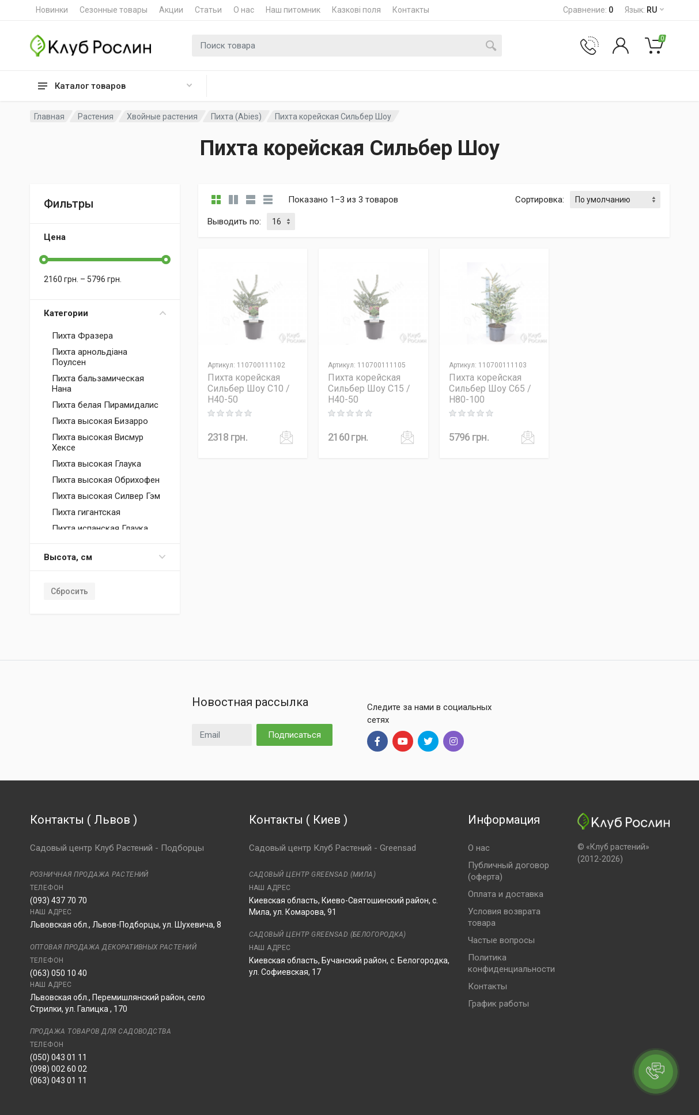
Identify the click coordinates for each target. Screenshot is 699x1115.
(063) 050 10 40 (58, 973)
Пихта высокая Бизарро (100, 421)
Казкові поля (356, 10)
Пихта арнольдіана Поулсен (89, 357)
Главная (49, 116)
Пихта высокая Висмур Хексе (97, 442)
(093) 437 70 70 (58, 900)
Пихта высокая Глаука (96, 464)
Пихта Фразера (82, 336)
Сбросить (69, 591)
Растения (96, 116)
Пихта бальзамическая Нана (98, 383)
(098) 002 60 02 (58, 1068)
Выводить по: (234, 221)
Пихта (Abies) (236, 116)
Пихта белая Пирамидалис (105, 405)
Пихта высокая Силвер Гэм (106, 496)
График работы (498, 1003)
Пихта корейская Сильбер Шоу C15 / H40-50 (369, 388)
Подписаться (294, 735)
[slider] (43, 259)
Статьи (208, 10)
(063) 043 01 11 (58, 1080)
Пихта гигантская (86, 512)
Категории (105, 313)
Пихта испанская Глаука (100, 528)
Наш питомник (293, 10)
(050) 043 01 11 (58, 1057)
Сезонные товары (114, 10)
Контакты (410, 10)
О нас (243, 10)
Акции (171, 10)
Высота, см (105, 557)
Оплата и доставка (505, 894)
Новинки (52, 10)
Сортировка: (539, 199)
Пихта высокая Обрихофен (106, 480)
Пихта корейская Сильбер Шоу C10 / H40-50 (248, 388)
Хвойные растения (162, 116)
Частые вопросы (501, 940)
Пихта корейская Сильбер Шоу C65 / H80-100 (490, 388)
